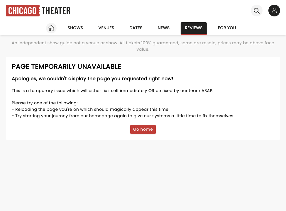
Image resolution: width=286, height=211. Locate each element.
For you (227, 28)
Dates (135, 28)
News (164, 28)
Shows (75, 28)
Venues (106, 28)
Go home (143, 129)
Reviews (194, 28)
